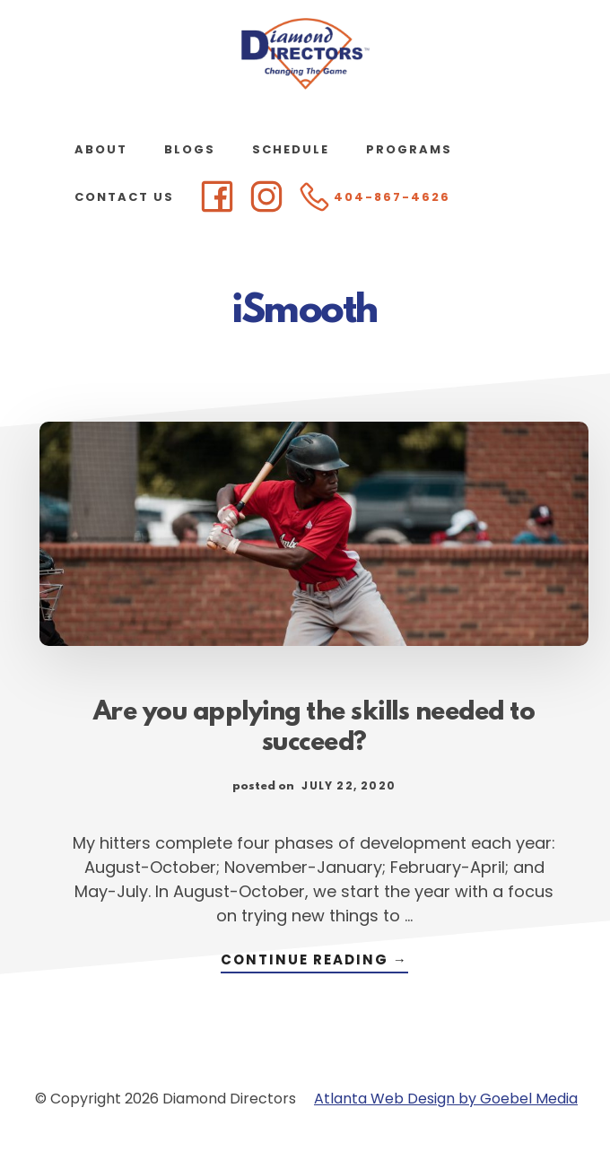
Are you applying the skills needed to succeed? (314, 728)
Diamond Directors (305, 54)
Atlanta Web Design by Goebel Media (446, 1098)
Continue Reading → (314, 961)
